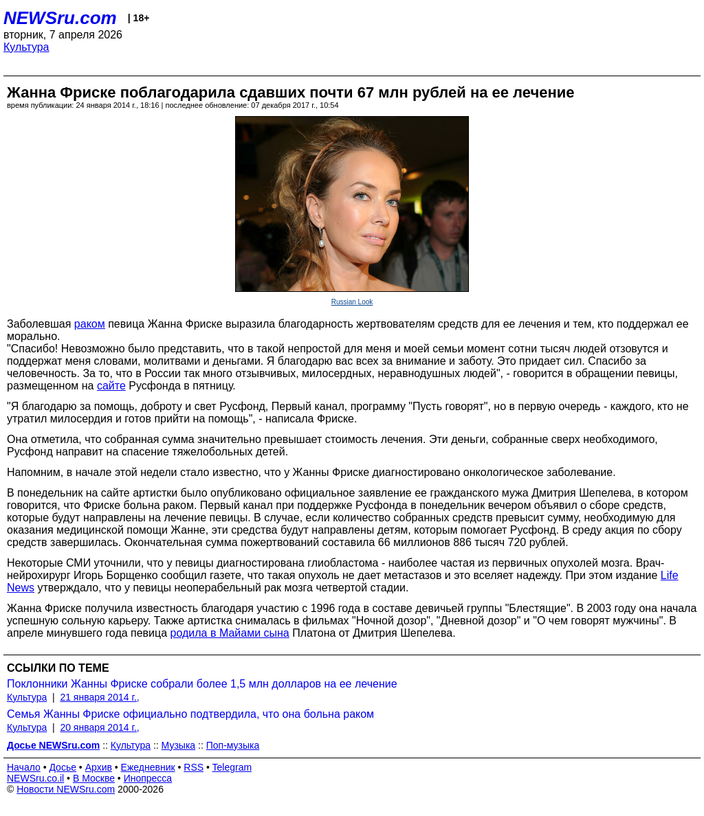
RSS (194, 767)
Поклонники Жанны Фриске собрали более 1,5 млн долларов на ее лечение (202, 684)
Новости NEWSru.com (65, 789)
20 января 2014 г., (99, 727)
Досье (62, 767)
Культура (26, 47)
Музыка (179, 745)
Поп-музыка (233, 745)
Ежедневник (148, 767)
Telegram (232, 767)
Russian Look (352, 302)
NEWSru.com (60, 18)
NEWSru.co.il (35, 778)
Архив (98, 767)
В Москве (94, 778)
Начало (24, 767)
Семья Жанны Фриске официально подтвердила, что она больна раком (190, 714)
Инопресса (148, 778)
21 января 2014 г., (99, 697)
